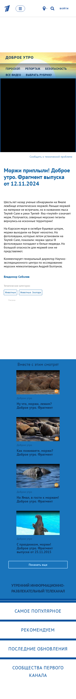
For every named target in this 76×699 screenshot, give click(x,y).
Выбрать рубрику (39, 75)
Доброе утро (20, 57)
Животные (10, 292)
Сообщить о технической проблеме (51, 156)
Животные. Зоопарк (30, 292)
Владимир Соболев (16, 277)
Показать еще (38, 565)
